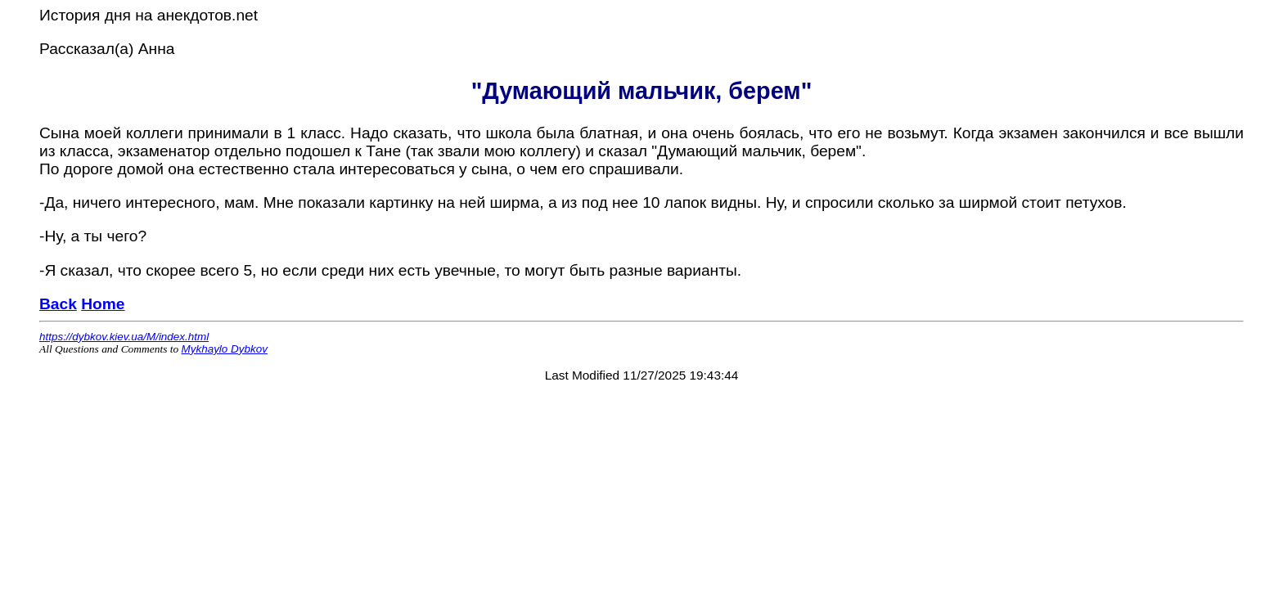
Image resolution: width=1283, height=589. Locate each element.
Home (102, 303)
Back (58, 303)
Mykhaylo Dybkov (225, 349)
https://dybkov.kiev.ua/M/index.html (124, 336)
